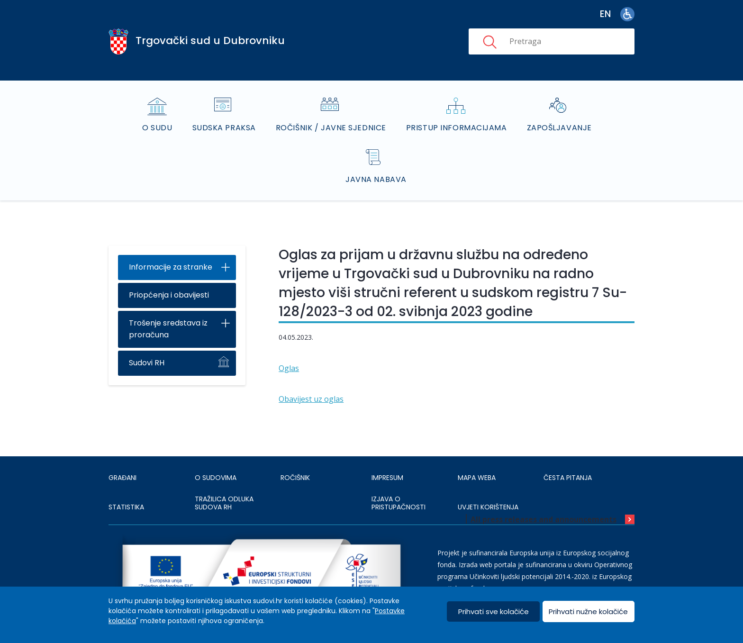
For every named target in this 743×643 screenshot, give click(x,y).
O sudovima (215, 477)
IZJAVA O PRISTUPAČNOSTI (399, 503)
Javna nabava (376, 179)
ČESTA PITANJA (568, 477)
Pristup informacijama (456, 127)
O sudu (157, 127)
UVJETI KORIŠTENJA (488, 507)
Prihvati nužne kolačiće (588, 611)
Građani (122, 477)
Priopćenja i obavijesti (169, 295)
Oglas (289, 368)
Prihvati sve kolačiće (493, 611)
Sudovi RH (146, 362)
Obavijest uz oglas (311, 399)
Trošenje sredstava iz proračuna (168, 328)
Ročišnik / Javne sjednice (331, 127)
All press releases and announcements (543, 519)
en (605, 14)
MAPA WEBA (477, 477)
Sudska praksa (224, 127)
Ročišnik (295, 477)
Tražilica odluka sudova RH (224, 503)
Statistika (126, 507)
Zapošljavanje (559, 127)
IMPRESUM (387, 477)
